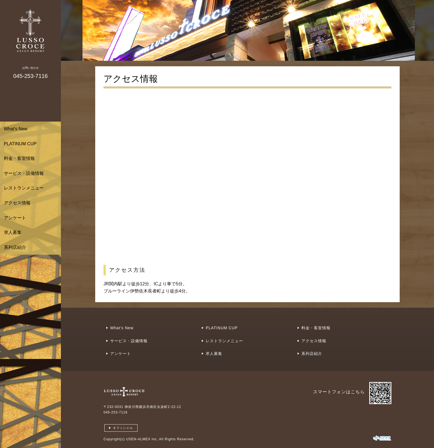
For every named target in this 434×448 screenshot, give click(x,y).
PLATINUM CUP (20, 143)
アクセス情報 (17, 203)
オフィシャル (123, 427)
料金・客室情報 (19, 158)
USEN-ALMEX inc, (142, 439)
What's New (15, 129)
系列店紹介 (15, 247)
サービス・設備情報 (24, 173)
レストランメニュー (24, 188)
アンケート (15, 217)
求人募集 (13, 232)
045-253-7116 (116, 412)
